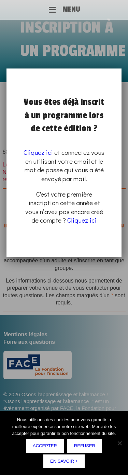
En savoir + (64, 461)
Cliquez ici (38, 152)
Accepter (45, 445)
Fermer (120, 69)
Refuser (84, 445)
